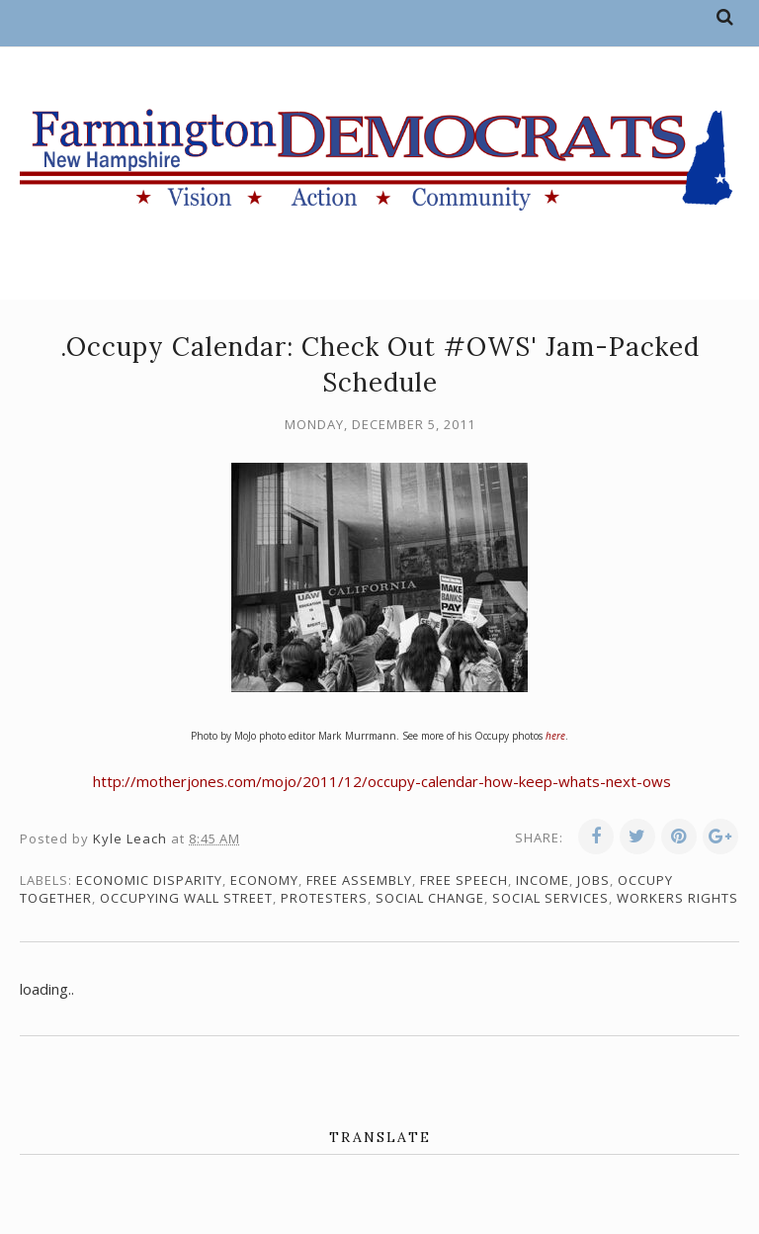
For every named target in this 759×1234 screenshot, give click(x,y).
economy (264, 880)
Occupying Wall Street (186, 898)
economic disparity (149, 880)
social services (550, 898)
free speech (464, 880)
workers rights (677, 898)
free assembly (359, 880)
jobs (593, 880)
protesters (324, 898)
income (542, 880)
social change (430, 898)
